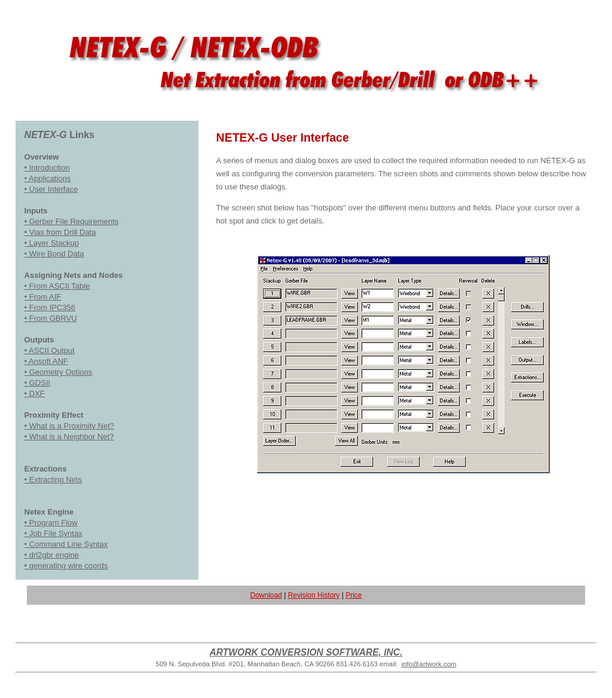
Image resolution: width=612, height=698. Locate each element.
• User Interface (51, 189)
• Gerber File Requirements (72, 221)
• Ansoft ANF (46, 361)
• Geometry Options (59, 372)
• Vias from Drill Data (60, 232)
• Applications (48, 178)
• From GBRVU (51, 318)
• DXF (35, 393)
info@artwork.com (429, 664)
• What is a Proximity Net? (69, 425)
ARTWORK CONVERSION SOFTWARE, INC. (306, 652)
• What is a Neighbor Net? (69, 436)
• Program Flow (51, 522)
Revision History (314, 595)
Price (353, 595)
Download (265, 595)
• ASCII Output (50, 350)
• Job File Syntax (53, 533)
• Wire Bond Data (54, 253)
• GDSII (38, 382)
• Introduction (47, 167)
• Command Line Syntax (66, 544)
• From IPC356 (50, 307)
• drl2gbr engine (52, 554)
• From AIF (43, 296)
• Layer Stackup (52, 242)
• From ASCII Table (57, 285)
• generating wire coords (66, 565)
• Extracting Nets (53, 479)
